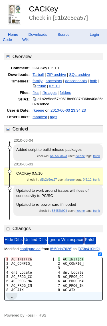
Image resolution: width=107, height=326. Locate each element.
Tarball (38, 74)
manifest (40, 117)
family (38, 81)
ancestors (54, 81)
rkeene (38, 110)
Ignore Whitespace (65, 239)
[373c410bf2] (89, 249)
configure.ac (30, 249)
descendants (76, 81)
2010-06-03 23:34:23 (68, 110)
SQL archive (79, 74)
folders (65, 92)
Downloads (38, 34)
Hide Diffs (14, 239)
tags (53, 117)
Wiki (25, 39)
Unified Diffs (35, 239)
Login (94, 34)
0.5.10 (54, 86)
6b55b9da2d (58, 156)
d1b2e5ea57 (48, 179)
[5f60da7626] (61, 249)
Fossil (30, 315)
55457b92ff (59, 210)
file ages (50, 92)
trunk (41, 86)
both (93, 81)
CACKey (43, 9)
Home (13, 34)
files (36, 92)
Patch (90, 239)
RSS (42, 315)
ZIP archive (56, 74)
